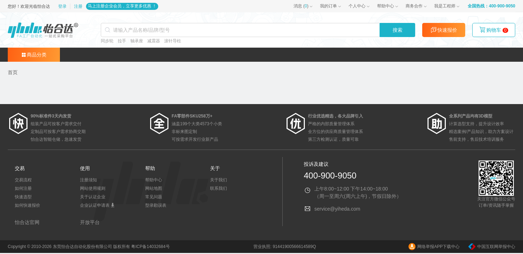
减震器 (153, 40)
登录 (63, 6)
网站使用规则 (92, 188)
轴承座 (136, 40)
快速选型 (23, 196)
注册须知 (88, 179)
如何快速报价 (27, 205)
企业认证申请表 (97, 205)
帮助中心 (385, 6)
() (301, 6)
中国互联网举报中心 (491, 246)
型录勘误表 (155, 205)
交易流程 (23, 179)
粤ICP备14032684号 (150, 246)
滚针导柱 (172, 40)
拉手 (122, 40)
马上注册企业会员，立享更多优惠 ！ (122, 6)
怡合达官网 (27, 222)
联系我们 (218, 188)
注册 (78, 6)
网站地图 (153, 188)
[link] (13, 72)
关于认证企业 (92, 196)
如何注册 (23, 188)
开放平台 (90, 222)
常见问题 (153, 196)
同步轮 (107, 40)
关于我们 (218, 179)
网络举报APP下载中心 (434, 246)
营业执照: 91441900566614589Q (284, 246)
